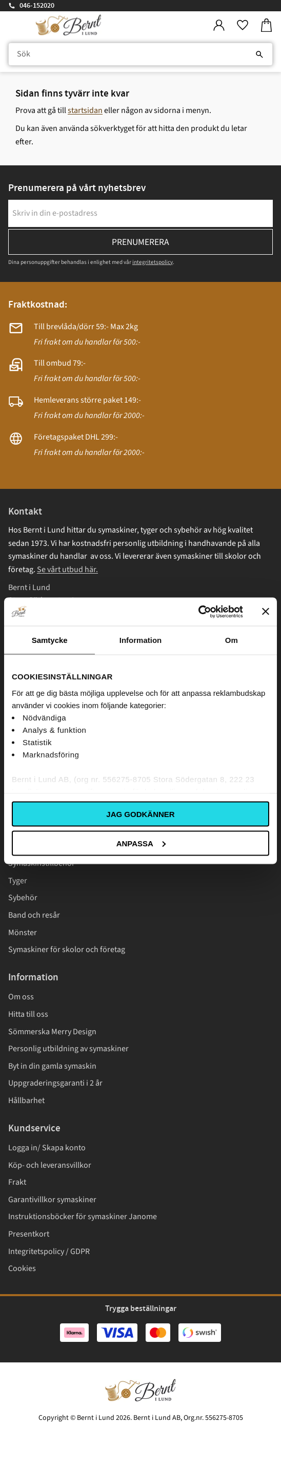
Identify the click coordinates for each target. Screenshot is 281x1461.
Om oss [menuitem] (21, 996)
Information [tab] (140, 640)
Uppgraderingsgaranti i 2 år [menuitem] (55, 1083)
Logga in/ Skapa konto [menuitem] (47, 1147)
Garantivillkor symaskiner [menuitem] (52, 1199)
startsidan (85, 110)
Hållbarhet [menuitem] (26, 1100)
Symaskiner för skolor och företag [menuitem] (66, 949)
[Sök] (259, 54)
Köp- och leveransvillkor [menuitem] (49, 1165)
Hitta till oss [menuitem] (28, 1014)
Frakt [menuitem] (17, 1182)
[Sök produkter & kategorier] (140, 54)
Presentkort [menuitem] (28, 1234)
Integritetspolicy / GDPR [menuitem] (49, 1251)
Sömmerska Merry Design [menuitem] (52, 1031)
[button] (242, 25)
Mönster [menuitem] (22, 932)
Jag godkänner (140, 814)
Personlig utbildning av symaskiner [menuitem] (68, 1048)
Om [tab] (231, 640)
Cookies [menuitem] (22, 1268)
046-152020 (36, 5)
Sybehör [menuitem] (22, 897)
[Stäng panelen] (265, 611)
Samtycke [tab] (50, 640)
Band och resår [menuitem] (34, 915)
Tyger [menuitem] (17, 880)
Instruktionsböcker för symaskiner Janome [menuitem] (82, 1216)
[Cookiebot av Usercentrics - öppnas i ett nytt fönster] (198, 611)
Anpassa (141, 843)
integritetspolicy (152, 262)
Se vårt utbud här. (67, 569)
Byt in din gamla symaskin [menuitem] (52, 1066)
